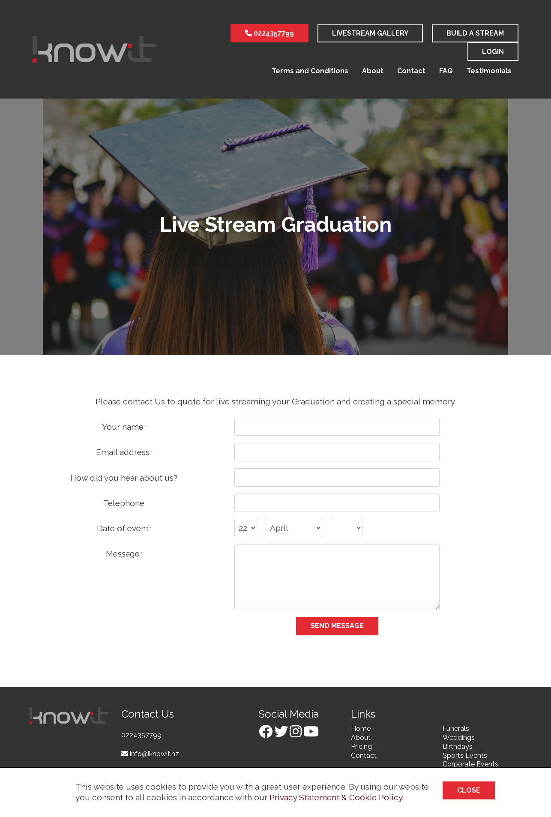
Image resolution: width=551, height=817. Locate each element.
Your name (123, 426)
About (372, 71)
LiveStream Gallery (370, 33)
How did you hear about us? (123, 477)
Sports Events (465, 755)
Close (468, 790)
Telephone (123, 503)
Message (123, 553)
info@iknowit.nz (150, 754)
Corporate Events (470, 764)
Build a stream (475, 33)
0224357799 (269, 33)
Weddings (459, 737)
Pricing (361, 746)
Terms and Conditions (310, 71)
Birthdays (458, 746)
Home (361, 728)
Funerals (456, 728)
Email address (123, 452)
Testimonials (489, 71)
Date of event (123, 528)
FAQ (446, 71)
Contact (411, 71)
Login (493, 52)
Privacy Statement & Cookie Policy (336, 797)
